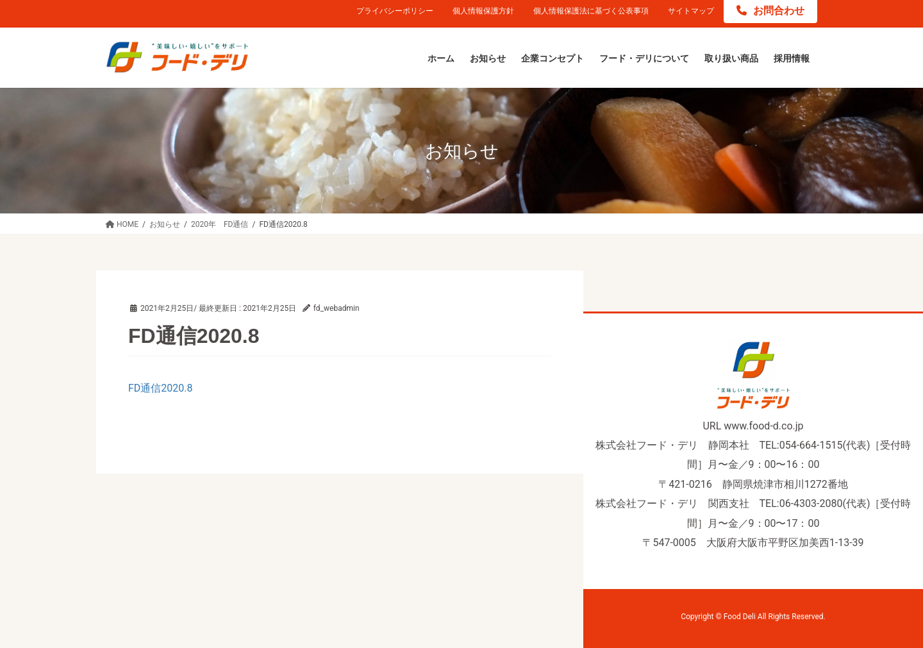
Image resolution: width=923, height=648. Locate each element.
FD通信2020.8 (160, 388)
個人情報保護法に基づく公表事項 (591, 10)
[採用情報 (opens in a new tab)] (791, 59)
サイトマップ (691, 10)
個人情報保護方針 (483, 10)
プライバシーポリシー (394, 10)
